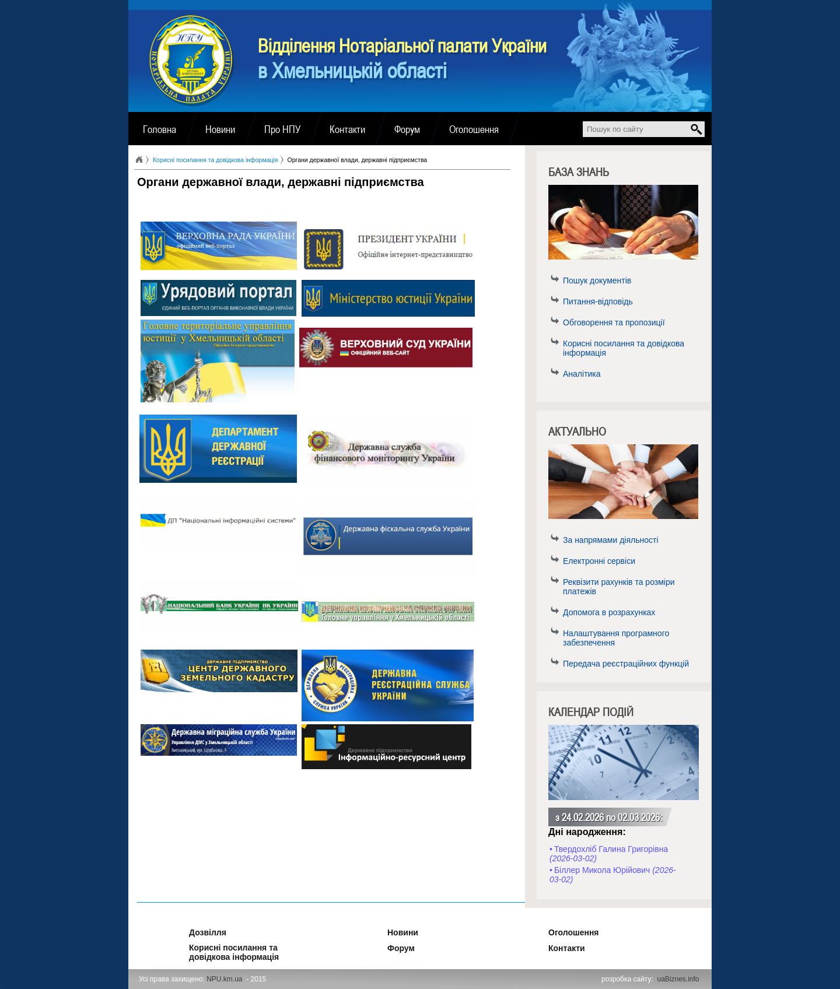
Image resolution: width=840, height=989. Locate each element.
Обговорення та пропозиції (614, 322)
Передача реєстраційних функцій (626, 663)
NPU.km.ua (224, 979)
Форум (407, 128)
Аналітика (582, 373)
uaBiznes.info (678, 979)
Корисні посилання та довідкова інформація (623, 348)
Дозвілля (192, 931)
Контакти (347, 128)
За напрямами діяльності (611, 540)
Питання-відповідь (598, 301)
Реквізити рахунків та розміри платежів (619, 586)
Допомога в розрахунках (609, 612)
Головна (159, 128)
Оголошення (474, 128)
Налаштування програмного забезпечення (616, 638)
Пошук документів (597, 280)
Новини (220, 128)
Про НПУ (282, 128)
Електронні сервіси (599, 561)
